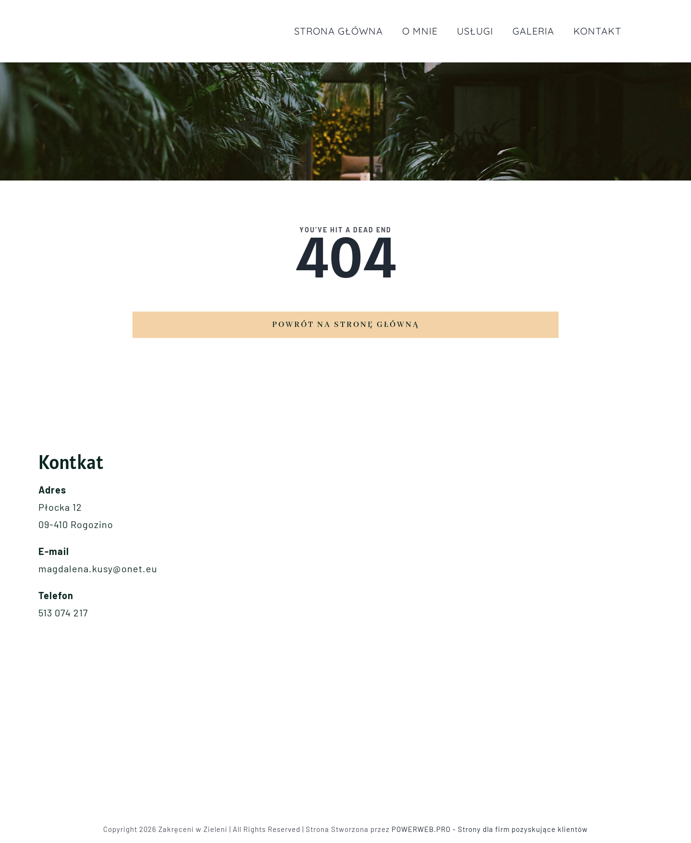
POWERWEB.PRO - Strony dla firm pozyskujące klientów (490, 829)
